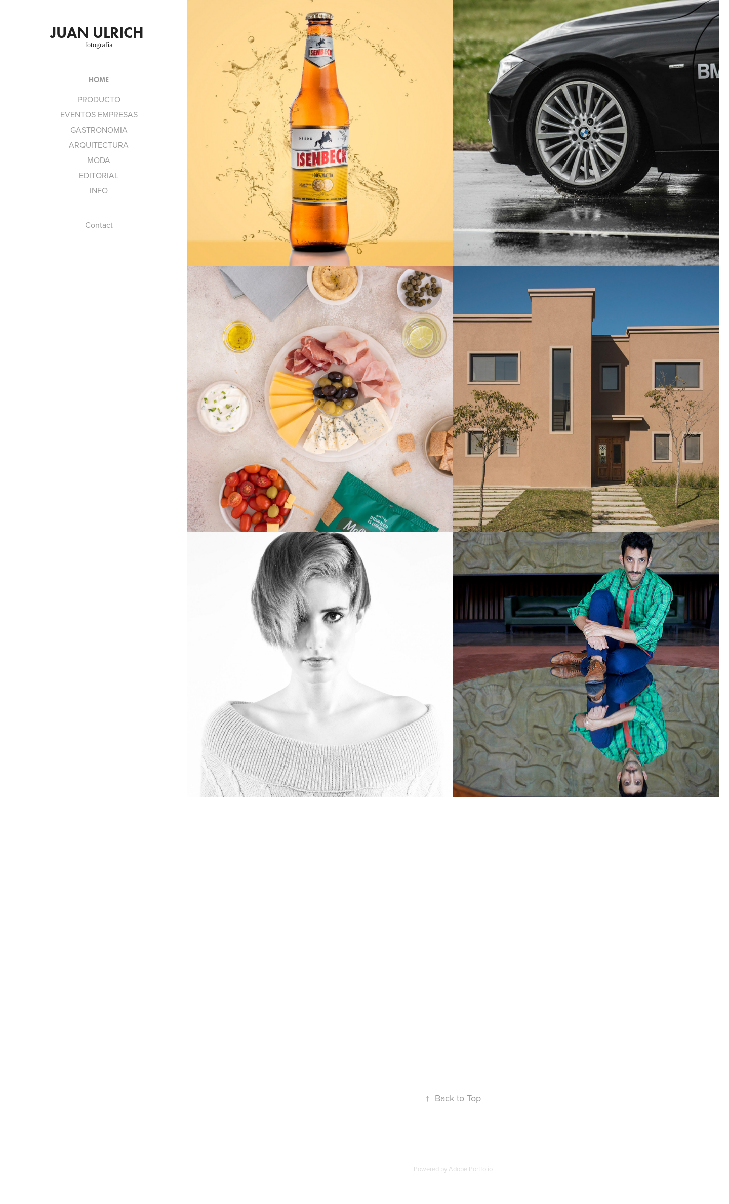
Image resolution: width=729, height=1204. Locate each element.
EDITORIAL (98, 175)
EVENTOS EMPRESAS (99, 114)
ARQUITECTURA (99, 144)
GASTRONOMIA (99, 129)
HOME (99, 79)
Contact (99, 224)
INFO (99, 190)
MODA (98, 160)
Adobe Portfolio (471, 1168)
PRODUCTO (98, 99)
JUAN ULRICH (98, 32)
